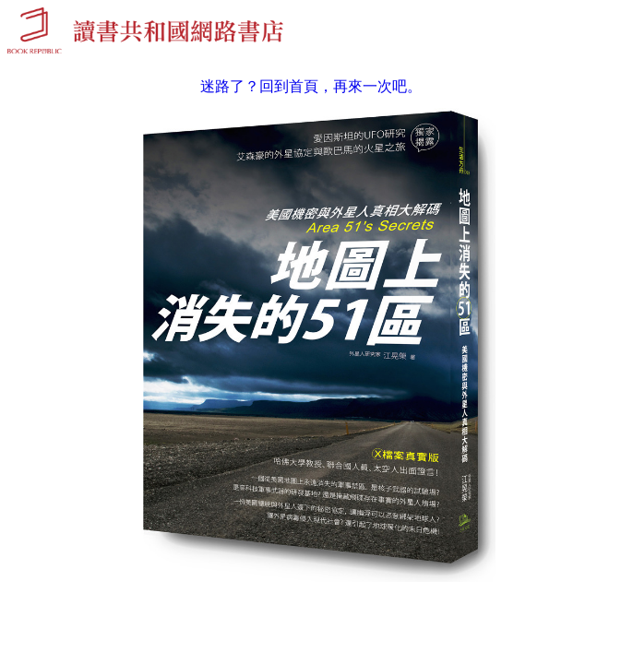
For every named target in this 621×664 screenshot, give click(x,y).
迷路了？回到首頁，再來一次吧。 (311, 86)
